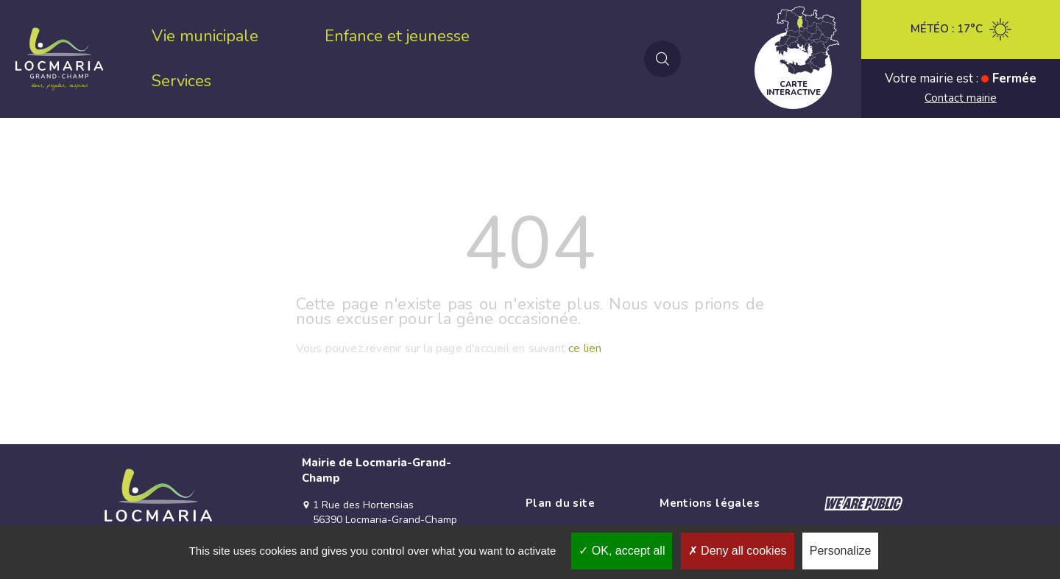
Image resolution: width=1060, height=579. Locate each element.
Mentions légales (710, 503)
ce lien (584, 348)
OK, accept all (622, 550)
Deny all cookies (737, 550)
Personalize (841, 550)
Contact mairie (961, 98)
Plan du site (560, 503)
